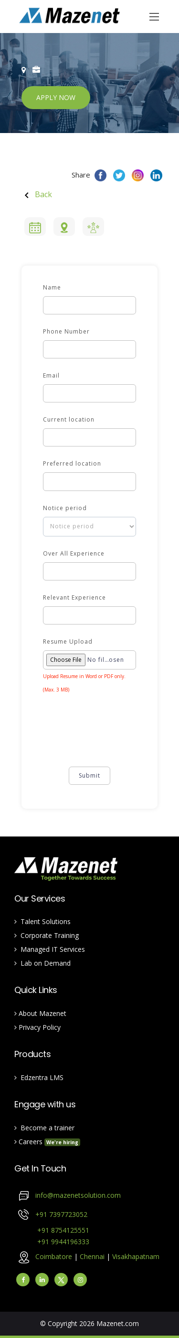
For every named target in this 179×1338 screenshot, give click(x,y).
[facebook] (23, 1279)
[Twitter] (61, 1279)
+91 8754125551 (51, 1230)
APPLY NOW (55, 97)
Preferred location (72, 463)
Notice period (65, 508)
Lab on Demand (42, 963)
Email (51, 375)
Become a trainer (44, 1127)
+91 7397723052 (61, 1213)
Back (36, 194)
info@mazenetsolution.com (78, 1194)
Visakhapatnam (135, 1255)
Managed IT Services (49, 949)
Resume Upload (68, 641)
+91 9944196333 (51, 1241)
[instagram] (80, 1279)
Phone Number (66, 331)
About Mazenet (40, 1013)
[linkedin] (42, 1279)
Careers (47, 1141)
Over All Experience (74, 553)
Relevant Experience (74, 597)
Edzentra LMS (38, 1077)
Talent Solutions (42, 921)
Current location (69, 419)
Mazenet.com (117, 1323)
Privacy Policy (37, 1027)
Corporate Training (46, 935)
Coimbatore (53, 1255)
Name (52, 287)
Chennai (93, 1255)
